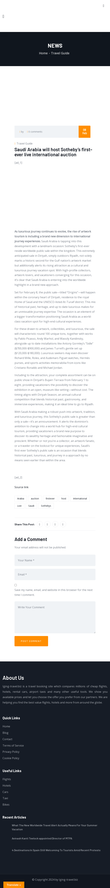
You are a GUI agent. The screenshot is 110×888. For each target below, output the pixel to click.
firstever (50, 498)
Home (43, 53)
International (80, 498)
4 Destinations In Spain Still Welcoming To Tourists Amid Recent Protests (56, 850)
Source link (22, 487)
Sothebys (46, 505)
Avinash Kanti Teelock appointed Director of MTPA (42, 838)
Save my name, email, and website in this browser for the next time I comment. (54, 592)
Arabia (20, 498)
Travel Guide (60, 53)
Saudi (31, 505)
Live (19, 505)
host (63, 498)
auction (35, 498)
